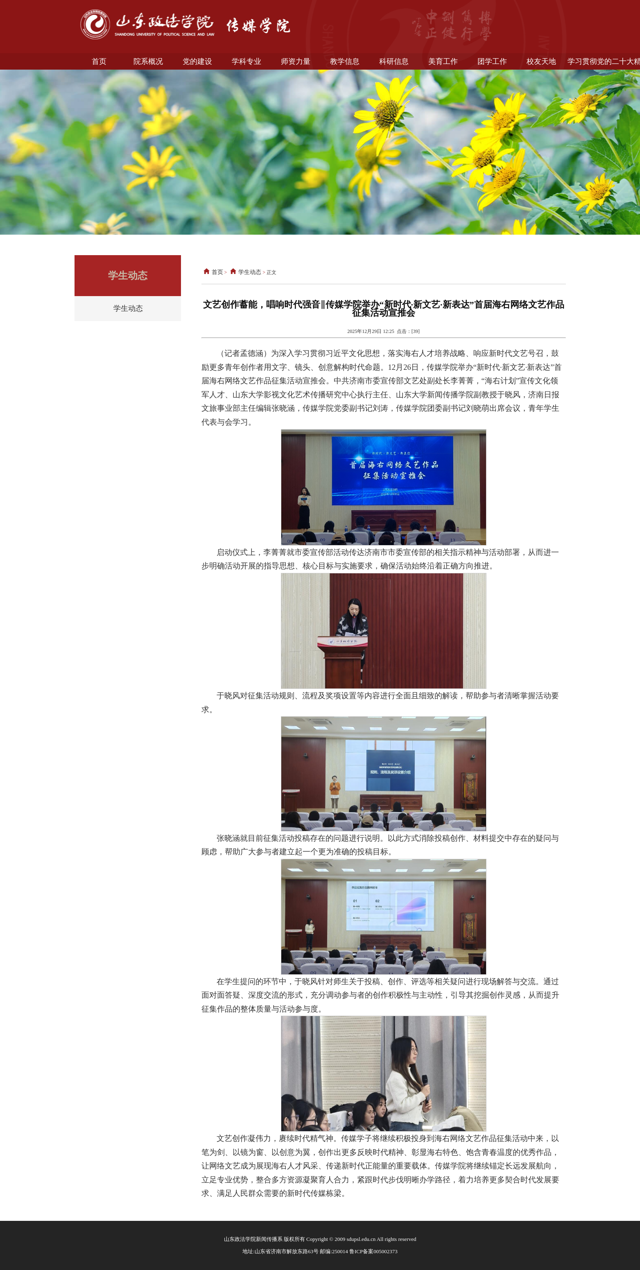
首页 (212, 272)
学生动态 (128, 308)
